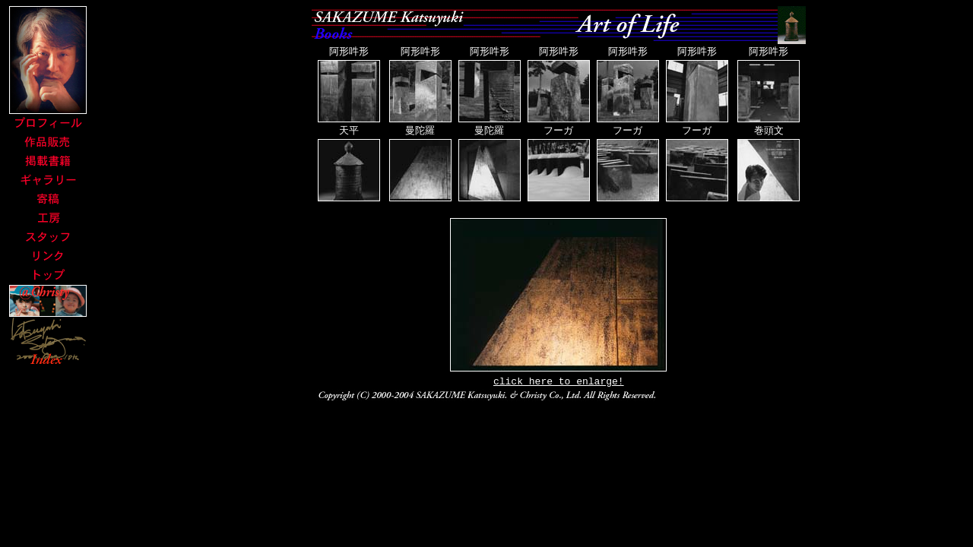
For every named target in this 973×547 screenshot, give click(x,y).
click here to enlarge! (558, 384)
